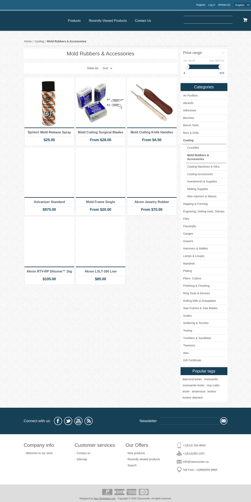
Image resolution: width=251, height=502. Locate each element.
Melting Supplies (197, 189)
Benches (188, 118)
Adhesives (189, 110)
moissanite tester (194, 385)
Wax (186, 353)
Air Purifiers (190, 95)
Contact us (83, 453)
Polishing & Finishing (196, 285)
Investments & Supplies (202, 181)
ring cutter (213, 385)
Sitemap (82, 459)
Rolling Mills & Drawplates (199, 300)
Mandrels (189, 263)
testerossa (198, 391)
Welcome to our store (39, 453)
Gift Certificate (192, 360)
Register (200, 4)
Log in (211, 4)
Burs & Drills (191, 132)
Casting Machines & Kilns (203, 166)
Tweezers (189, 345)
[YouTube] (78, 421)
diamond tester (192, 379)
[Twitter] (68, 421)
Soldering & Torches (196, 323)
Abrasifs (188, 103)
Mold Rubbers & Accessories (198, 157)
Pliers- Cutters (192, 278)
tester (186, 391)
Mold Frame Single (100, 202)
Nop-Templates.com (105, 498)
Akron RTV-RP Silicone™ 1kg (49, 271)
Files (186, 218)
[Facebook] (58, 421)
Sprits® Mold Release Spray (49, 132)
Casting (188, 140)
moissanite (211, 379)
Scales (187, 315)
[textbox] (208, 20)
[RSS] (88, 421)
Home (28, 41)
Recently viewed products (144, 459)
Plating (187, 270)
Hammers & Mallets (195, 248)
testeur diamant (193, 397)
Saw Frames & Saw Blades (200, 308)
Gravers (188, 241)
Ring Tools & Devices (196, 293)
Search (236, 20)
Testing (187, 330)
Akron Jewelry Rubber (152, 202)
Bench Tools (191, 125)
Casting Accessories (200, 174)
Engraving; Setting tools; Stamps (204, 211)
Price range (192, 53)
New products (136, 453)
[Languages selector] (242, 4)
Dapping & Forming (195, 203)
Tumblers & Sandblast (197, 338)
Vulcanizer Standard (49, 202)
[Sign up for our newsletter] (189, 421)
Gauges (188, 233)
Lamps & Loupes (194, 256)
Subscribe (223, 421)
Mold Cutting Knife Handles (151, 132)
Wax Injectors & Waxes (202, 196)
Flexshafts (189, 226)
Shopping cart (245, 20)
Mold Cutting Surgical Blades (100, 132)
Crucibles (193, 147)
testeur (211, 391)
